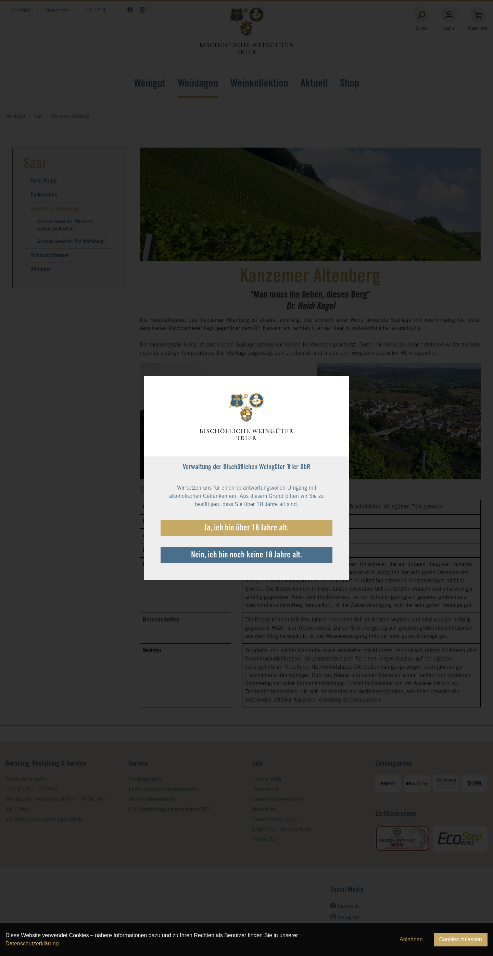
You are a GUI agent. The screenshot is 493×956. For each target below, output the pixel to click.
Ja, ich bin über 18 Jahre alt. (246, 529)
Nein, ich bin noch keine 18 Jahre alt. (246, 556)
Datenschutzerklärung (32, 943)
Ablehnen (411, 939)
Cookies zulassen (460, 939)
